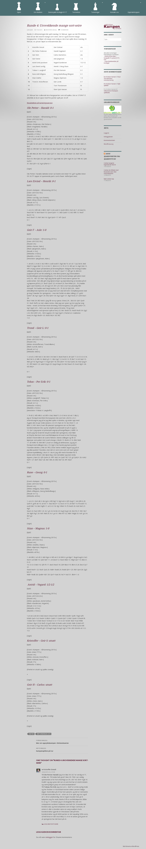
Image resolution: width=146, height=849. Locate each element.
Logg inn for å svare (51, 824)
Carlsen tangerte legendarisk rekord (110, 164)
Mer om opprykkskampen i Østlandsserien (62, 741)
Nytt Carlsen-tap (109, 179)
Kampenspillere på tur (62, 749)
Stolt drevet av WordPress (131, 846)
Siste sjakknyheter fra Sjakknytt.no (112, 156)
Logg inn (106, 133)
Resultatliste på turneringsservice (40, 103)
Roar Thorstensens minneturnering (112, 78)
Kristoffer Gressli (51, 30)
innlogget (49, 837)
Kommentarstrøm (109, 140)
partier (31, 734)
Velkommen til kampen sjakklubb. (111, 91)
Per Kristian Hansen (110, 77)
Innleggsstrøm (108, 137)
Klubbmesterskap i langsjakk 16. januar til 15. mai (112, 58)
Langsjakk (30, 30)
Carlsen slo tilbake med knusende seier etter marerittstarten (111, 171)
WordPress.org (108, 144)
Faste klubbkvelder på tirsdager (111, 62)
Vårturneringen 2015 (44, 734)
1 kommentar (64, 30)
